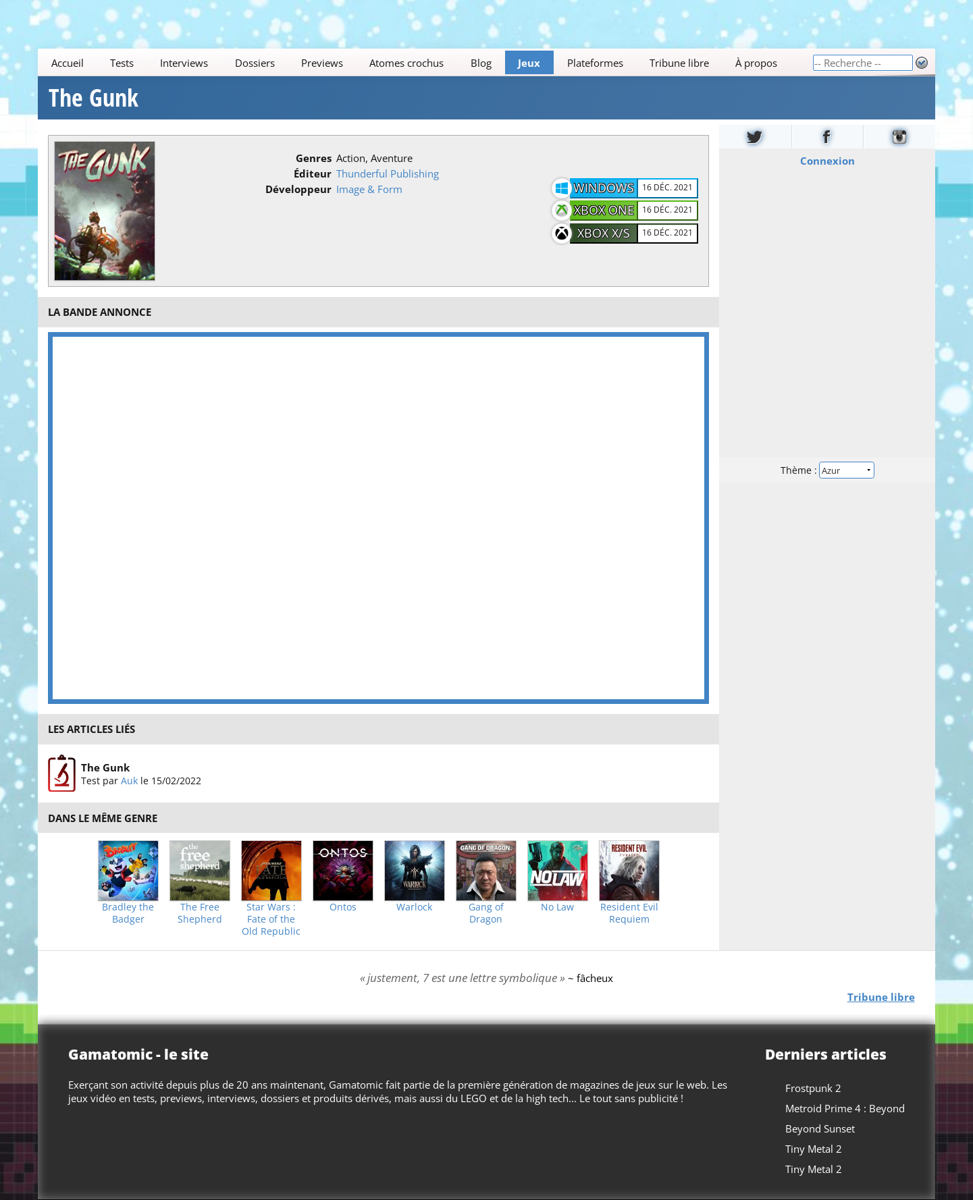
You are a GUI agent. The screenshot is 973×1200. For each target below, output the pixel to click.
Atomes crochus (407, 63)
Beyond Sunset (820, 1128)
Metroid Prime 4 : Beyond (845, 1108)
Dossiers (255, 63)
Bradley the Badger (128, 913)
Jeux (529, 63)
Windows (603, 188)
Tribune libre (679, 63)
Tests (122, 63)
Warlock (414, 907)
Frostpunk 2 (813, 1088)
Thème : (827, 470)
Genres (314, 158)
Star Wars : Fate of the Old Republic (271, 919)
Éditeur (313, 173)
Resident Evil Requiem (629, 913)
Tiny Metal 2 (813, 1148)
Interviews (185, 63)
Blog (481, 63)
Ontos (343, 907)
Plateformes (595, 63)
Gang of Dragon (486, 913)
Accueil (67, 63)
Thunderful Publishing (387, 173)
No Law (557, 907)
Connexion (826, 160)
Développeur (298, 189)
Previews (322, 63)
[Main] (425, 62)
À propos (756, 63)
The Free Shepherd (200, 913)
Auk (129, 779)
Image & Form (369, 189)
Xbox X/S (603, 233)
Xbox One (604, 210)
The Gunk (93, 98)
